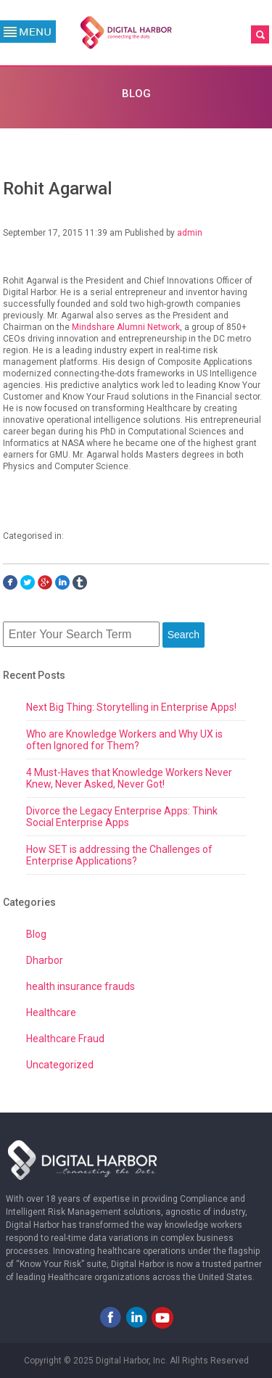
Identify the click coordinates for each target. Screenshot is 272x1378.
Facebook (110, 1317)
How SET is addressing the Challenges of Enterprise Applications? (119, 855)
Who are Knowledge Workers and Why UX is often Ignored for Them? (124, 739)
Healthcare (51, 1012)
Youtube (162, 1317)
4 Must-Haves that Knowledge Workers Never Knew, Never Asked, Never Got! (129, 778)
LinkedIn (136, 1317)
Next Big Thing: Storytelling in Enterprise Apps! (131, 707)
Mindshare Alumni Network (126, 327)
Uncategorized (60, 1064)
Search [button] (183, 634)
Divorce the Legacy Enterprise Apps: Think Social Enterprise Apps (122, 816)
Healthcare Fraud (65, 1038)
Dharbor (44, 960)
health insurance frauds (80, 986)
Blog (36, 934)
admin (189, 233)
